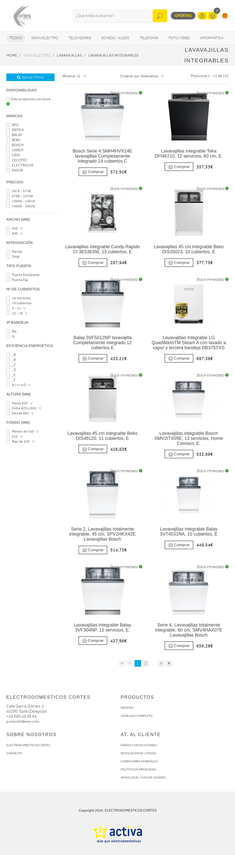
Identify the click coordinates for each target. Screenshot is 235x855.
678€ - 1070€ (19, 196)
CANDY (14, 150)
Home (11, 55)
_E (11, 375)
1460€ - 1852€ (20, 206)
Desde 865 (17, 413)
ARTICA (15, 130)
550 (12, 436)
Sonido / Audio (115, 38)
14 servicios (18, 298)
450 (12, 228)
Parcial (14, 251)
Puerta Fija (17, 280)
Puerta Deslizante (23, 275)
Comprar (93, 171)
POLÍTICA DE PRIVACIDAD (138, 769)
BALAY (14, 135)
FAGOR (14, 170)
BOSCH (14, 145)
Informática (212, 38)
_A (11, 355)
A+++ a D (16, 385)
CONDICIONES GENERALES (139, 761)
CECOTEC (17, 160)
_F (10, 380)
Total (12, 257)
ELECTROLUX (19, 165)
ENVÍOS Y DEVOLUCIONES (139, 745)
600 (12, 233)
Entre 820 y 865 (21, 408)
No (11, 331)
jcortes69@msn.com (22, 721)
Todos (15, 38)
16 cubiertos (19, 303)
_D (11, 370)
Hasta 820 (17, 403)
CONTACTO (14, 753)
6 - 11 (13, 308)
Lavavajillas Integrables (113, 55)
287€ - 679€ (18, 191)
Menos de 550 (20, 431)
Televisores (79, 38)
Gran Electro (44, 38)
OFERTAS (127, 708)
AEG (12, 125)
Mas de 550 (18, 441)
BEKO (13, 140)
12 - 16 (14, 313)
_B (11, 360)
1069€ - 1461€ (20, 201)
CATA (13, 155)
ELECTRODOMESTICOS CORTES (28, 745)
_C (11, 365)
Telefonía (149, 38)
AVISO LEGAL (130, 777)
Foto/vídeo (179, 38)
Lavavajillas (69, 55)
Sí (10, 336)
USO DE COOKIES (154, 777)
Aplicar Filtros (30, 77)
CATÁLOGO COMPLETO (136, 716)
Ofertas (183, 15)
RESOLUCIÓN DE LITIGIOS (138, 753)
